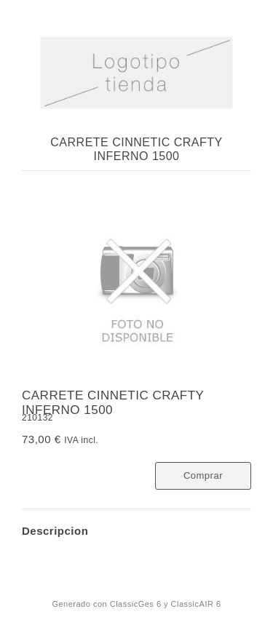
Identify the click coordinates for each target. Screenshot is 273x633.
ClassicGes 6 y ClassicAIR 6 (165, 604)
